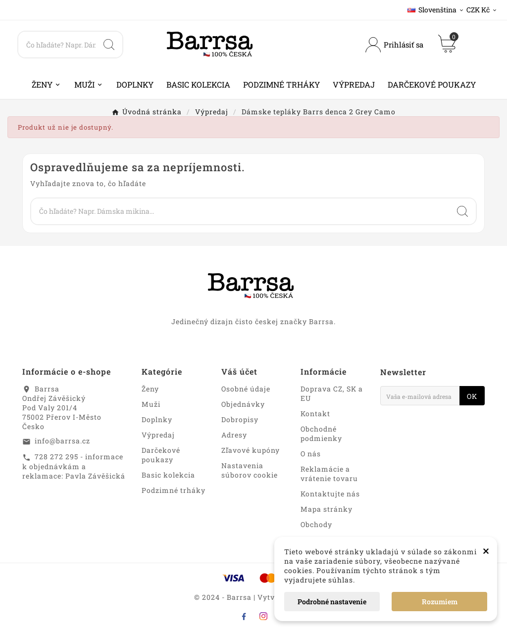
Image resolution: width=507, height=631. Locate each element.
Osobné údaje (245, 388)
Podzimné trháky (173, 490)
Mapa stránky (327, 509)
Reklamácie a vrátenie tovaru (329, 473)
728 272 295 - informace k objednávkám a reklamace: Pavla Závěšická (73, 466)
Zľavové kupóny (250, 450)
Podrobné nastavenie (332, 601)
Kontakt (315, 413)
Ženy (150, 388)
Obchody (316, 524)
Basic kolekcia (168, 475)
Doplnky (157, 419)
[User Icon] (394, 44)
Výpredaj (158, 434)
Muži (151, 404)
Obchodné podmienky (321, 433)
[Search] (57, 44)
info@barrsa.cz (62, 440)
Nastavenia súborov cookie (249, 470)
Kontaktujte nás (330, 493)
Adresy (234, 434)
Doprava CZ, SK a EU (332, 393)
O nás (311, 453)
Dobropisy (239, 419)
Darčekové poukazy (161, 454)
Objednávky (243, 404)
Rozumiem (439, 601)
